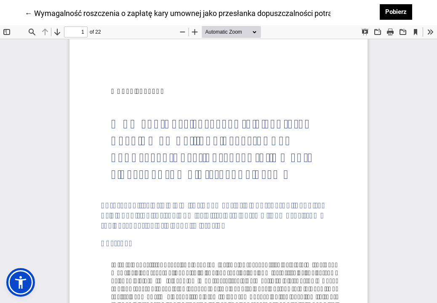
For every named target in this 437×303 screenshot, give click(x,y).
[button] (20, 282)
